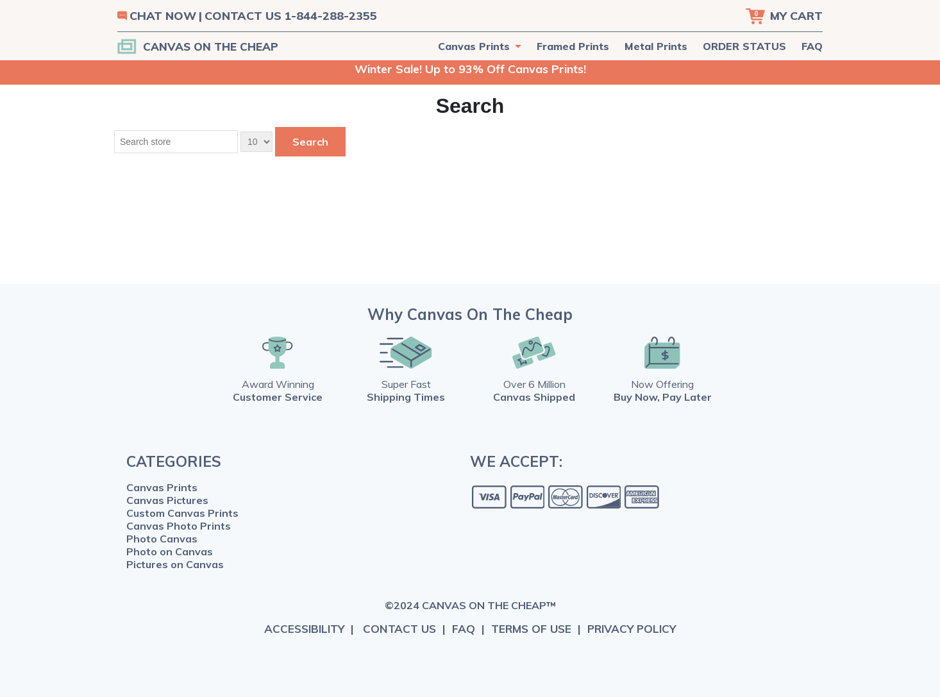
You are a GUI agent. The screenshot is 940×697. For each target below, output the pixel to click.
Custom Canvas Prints (182, 513)
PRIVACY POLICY (631, 628)
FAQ (812, 46)
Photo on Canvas (169, 551)
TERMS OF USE (531, 628)
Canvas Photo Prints (178, 525)
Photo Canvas (161, 538)
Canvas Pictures (167, 500)
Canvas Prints (161, 487)
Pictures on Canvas (175, 564)
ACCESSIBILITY (304, 628)
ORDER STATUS (744, 46)
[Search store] (176, 141)
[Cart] (784, 16)
